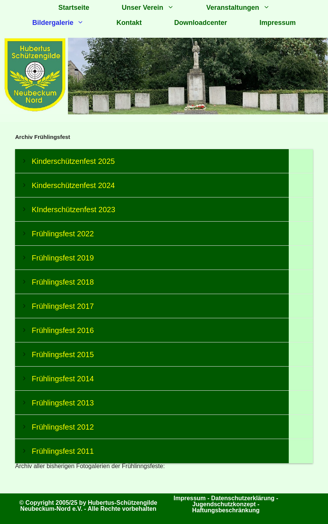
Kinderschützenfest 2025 (73, 161)
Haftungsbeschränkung (226, 510)
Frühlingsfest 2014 (63, 379)
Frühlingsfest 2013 (63, 403)
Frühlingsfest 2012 (63, 427)
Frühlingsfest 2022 (63, 234)
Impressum (278, 22)
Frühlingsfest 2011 (63, 451)
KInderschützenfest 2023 (73, 209)
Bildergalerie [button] (66, 22)
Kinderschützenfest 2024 (73, 185)
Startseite (73, 7)
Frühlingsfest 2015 (63, 354)
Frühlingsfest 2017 (63, 306)
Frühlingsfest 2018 (63, 282)
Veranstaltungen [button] (246, 7)
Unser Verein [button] (156, 7)
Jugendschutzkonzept (224, 504)
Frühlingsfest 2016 (63, 330)
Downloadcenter (200, 22)
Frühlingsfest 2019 (63, 258)
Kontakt (129, 22)
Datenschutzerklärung (242, 498)
